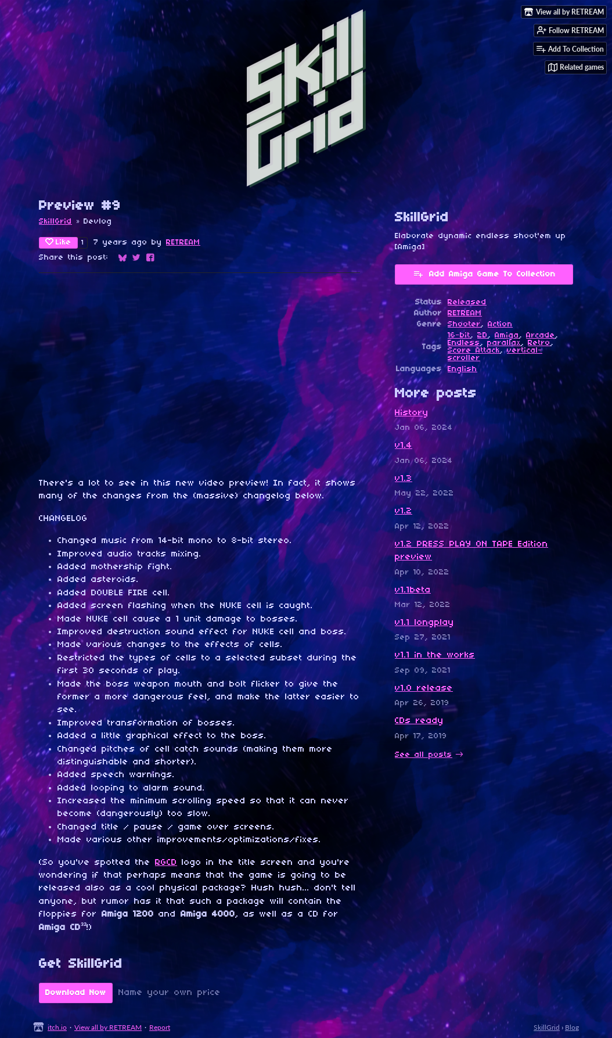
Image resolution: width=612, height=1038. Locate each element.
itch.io (57, 1027)
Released (467, 302)
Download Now (75, 993)
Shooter (464, 324)
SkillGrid (55, 221)
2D (482, 335)
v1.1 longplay (424, 622)
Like (58, 242)
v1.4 (403, 445)
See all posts (423, 755)
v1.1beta (413, 590)
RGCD (166, 862)
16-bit (459, 335)
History (412, 413)
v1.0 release (424, 688)
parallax (504, 343)
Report (159, 1027)
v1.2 (403, 511)
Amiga (507, 335)
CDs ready (419, 720)
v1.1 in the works (435, 655)
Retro (539, 343)
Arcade (540, 335)
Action (500, 324)
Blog (572, 1027)
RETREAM (183, 242)
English (462, 369)
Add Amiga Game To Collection (484, 273)
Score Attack (474, 350)
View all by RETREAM (108, 1027)
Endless (464, 343)
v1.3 (403, 478)
